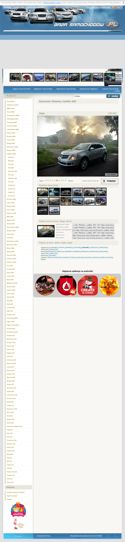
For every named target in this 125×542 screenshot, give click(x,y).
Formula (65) (11, 328)
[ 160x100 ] (80, 257)
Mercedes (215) (12, 244)
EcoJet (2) (11, 196)
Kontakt (111, 536)
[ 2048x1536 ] (53, 249)
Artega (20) (10, 391)
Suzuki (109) (11, 286)
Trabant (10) (11, 451)
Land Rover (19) (12, 395)
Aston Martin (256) (13, 227)
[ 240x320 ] (65, 257)
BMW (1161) (11, 108)
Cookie (104, 536)
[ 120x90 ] (102, 257)
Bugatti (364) (11, 206)
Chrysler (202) (11, 258)
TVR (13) (9, 430)
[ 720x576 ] (61, 247)
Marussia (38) (11, 363)
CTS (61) (11, 157)
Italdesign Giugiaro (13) (14, 426)
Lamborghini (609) (13, 129)
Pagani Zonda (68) (13, 325)
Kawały (9, 499)
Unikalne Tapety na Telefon (15, 492)
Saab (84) (10, 304)
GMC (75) (10, 311)
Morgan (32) (11, 381)
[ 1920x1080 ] (103, 251)
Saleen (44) (10, 346)
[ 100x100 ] (109, 257)
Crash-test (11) (11, 440)
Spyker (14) (10, 419)
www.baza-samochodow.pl (60, 536)
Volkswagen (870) (12, 119)
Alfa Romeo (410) (12, 147)
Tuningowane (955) (13, 115)
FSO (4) (9, 468)
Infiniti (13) (10, 423)
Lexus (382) (10, 202)
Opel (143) (10, 279)
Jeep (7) (9, 458)
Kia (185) (10, 265)
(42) (11, 161)
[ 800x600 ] (69, 247)
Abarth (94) (10, 297)
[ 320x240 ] (58, 257)
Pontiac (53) (11, 335)
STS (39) (11, 164)
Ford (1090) (10, 112)
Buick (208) (10, 248)
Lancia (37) (10, 367)
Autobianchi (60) (12, 332)
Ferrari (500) (11, 140)
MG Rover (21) (11, 388)
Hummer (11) (11, 444)
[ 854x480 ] (52, 255)
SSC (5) (9, 461)
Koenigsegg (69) (12, 318)
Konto (117, 91)
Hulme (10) (10, 447)
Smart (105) (10, 293)
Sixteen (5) (11, 189)
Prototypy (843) (12, 122)
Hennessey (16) (12, 409)
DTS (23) (11, 175)
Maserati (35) (11, 377)
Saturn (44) (10, 349)
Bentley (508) (11, 136)
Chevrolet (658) (12, 126)
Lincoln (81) (11, 307)
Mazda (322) (11, 220)
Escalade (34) (12, 171)
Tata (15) (9, 416)
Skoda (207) (11, 251)
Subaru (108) (11, 290)
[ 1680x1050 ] (93, 251)
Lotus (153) (10, 276)
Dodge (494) (11, 143)
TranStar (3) (10, 475)
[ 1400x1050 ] (103, 247)
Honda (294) (11, 223)
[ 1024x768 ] (77, 247)
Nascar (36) (10, 370)
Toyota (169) (11, 269)
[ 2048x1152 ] (53, 253)
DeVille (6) (11, 185)
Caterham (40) (11, 360)
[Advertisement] (62, 50)
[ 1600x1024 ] (84, 251)
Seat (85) (10, 300)
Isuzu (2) (9, 478)
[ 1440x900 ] (76, 251)
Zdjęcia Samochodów (21, 89)
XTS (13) (11, 182)
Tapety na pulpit (12, 496)
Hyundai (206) (11, 255)
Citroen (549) (11, 133)
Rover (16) (10, 412)
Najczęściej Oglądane (89, 89)
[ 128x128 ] (95, 257)
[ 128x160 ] (87, 257)
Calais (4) (11, 192)
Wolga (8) (10, 454)
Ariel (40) (10, 356)
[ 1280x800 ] (68, 251)
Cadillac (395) (11, 154)
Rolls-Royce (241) (12, 241)
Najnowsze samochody (66, 89)
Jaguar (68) (10, 321)
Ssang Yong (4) (12, 472)
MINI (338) (10, 216)
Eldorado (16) (12, 178)
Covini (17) (10, 405)
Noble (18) (10, 402)
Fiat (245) (10, 237)
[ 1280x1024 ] (93, 247)
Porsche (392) (11, 199)
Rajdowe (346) (11, 213)
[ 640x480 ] (54, 247)
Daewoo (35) (11, 374)
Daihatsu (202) (11, 262)
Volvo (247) (10, 234)
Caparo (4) (10, 465)
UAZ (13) (9, 433)
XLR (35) (11, 168)
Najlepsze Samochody (43, 89)
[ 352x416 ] (50, 257)
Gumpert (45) (11, 342)
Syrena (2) (10, 482)
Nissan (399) (11, 150)
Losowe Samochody (110, 89)
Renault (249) (11, 230)
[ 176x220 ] (72, 257)
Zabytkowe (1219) (12, 105)
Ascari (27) (10, 384)
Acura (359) (10, 209)
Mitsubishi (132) (12, 283)
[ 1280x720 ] (60, 251)
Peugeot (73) (11, 314)
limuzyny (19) (11, 398)
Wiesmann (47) (12, 339)
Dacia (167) (10, 272)
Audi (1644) (10, 101)
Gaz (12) (9, 437)
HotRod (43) (11, 353)
